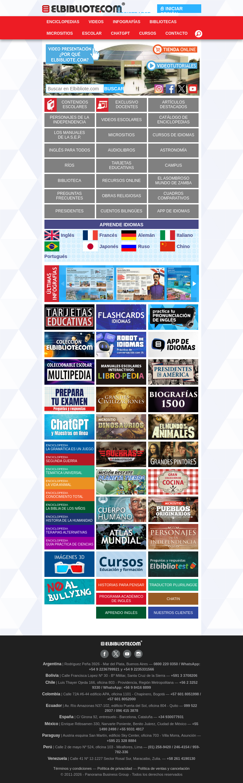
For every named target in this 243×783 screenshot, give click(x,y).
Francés (100, 235)
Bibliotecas (163, 22)
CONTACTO (176, 33)
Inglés (59, 235)
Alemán (137, 235)
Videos (96, 22)
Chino (175, 246)
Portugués (55, 250)
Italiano (176, 235)
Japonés (100, 246)
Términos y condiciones (72, 768)
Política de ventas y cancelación (164, 768)
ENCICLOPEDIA (70, 447)
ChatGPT (120, 33)
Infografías (127, 22)
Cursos (147, 33)
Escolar (92, 33)
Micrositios (60, 33)
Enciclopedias (63, 22)
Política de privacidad (114, 768)
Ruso (135, 246)
